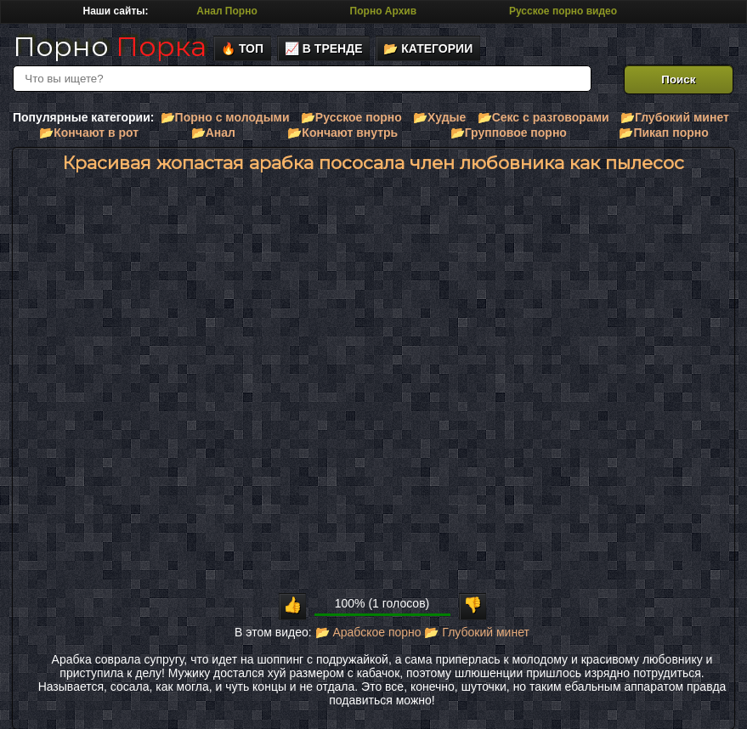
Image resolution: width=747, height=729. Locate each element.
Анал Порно (226, 11)
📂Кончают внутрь (342, 132)
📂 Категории (428, 48)
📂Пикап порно (663, 132)
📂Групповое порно (508, 132)
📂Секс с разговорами (543, 117)
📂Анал (213, 132)
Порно (110, 46)
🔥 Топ (242, 48)
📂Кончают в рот (89, 132)
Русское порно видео (563, 11)
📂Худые (439, 117)
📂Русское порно (351, 117)
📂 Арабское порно (368, 632)
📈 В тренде (324, 48)
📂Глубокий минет (674, 117)
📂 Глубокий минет (476, 632)
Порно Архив (383, 11)
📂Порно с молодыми (225, 117)
